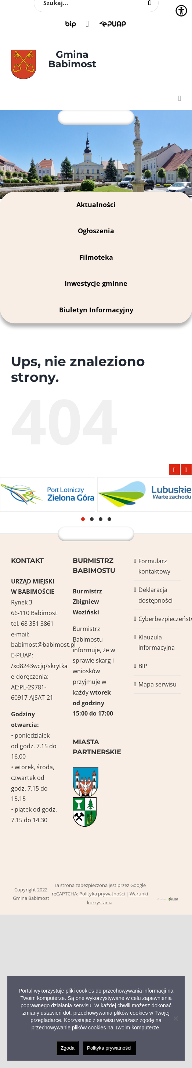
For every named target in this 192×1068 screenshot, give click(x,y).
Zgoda (68, 1048)
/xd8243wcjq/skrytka (39, 666)
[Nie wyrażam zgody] (175, 1018)
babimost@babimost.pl (43, 645)
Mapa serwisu (157, 684)
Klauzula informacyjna (156, 642)
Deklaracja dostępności (155, 595)
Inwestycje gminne (96, 283)
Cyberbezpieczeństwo (157, 619)
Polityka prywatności (102, 893)
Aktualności (96, 204)
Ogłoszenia (96, 230)
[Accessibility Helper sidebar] (181, 11)
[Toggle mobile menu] (179, 98)
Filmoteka (96, 257)
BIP (142, 666)
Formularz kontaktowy (154, 566)
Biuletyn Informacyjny (96, 309)
